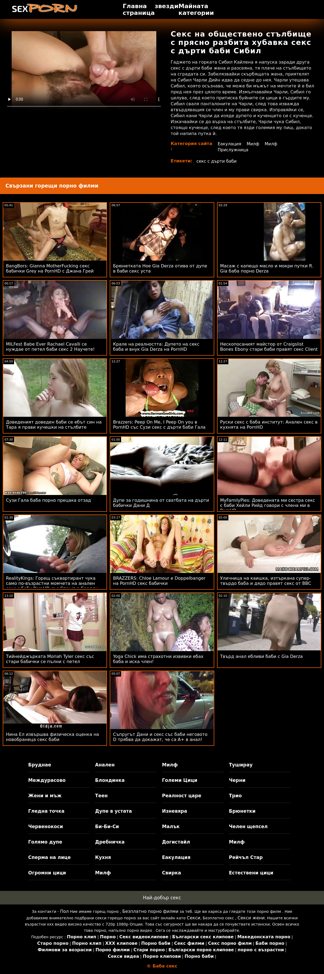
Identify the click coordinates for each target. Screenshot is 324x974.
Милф (253, 143)
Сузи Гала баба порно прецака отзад (48, 500)
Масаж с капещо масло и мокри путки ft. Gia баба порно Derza (267, 268)
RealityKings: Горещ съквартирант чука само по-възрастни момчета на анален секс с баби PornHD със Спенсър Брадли (52, 583)
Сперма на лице (49, 857)
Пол (64, 911)
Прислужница (233, 149)
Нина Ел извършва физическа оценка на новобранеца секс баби (52, 737)
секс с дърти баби (217, 161)
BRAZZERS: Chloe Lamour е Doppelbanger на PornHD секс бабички (159, 581)
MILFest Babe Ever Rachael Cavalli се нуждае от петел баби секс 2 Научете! (50, 347)
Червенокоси (45, 826)
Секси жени (251, 917)
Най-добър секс (162, 897)
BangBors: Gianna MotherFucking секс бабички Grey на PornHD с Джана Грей (50, 268)
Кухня (103, 857)
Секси (193, 917)
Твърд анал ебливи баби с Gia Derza (261, 656)
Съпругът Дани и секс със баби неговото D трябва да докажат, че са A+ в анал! (160, 737)
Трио (235, 795)
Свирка (171, 872)
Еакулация (229, 143)
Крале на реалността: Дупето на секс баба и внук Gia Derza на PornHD (156, 347)
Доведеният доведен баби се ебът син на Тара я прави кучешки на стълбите (54, 424)
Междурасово (47, 780)
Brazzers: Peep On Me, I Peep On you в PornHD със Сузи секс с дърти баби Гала (159, 424)
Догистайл (176, 842)
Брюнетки (242, 811)
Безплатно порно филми (150, 911)
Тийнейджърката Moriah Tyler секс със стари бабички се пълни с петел (50, 659)
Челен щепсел (248, 826)
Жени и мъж (44, 795)
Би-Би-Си (107, 826)
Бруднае (39, 765)
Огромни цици (47, 872)
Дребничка (110, 842)
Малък (171, 826)
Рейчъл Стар (246, 857)
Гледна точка (46, 811)
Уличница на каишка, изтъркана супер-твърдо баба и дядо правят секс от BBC (265, 581)
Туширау (240, 765)
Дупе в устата (113, 811)
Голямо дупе (45, 842)
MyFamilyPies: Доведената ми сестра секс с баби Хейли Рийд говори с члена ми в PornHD (267, 505)
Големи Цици (179, 780)
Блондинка (110, 780)
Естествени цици (251, 872)
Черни (237, 780)
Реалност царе (181, 795)
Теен (101, 795)
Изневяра (174, 811)
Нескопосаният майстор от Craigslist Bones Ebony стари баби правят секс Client (269, 347)
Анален (105, 765)
